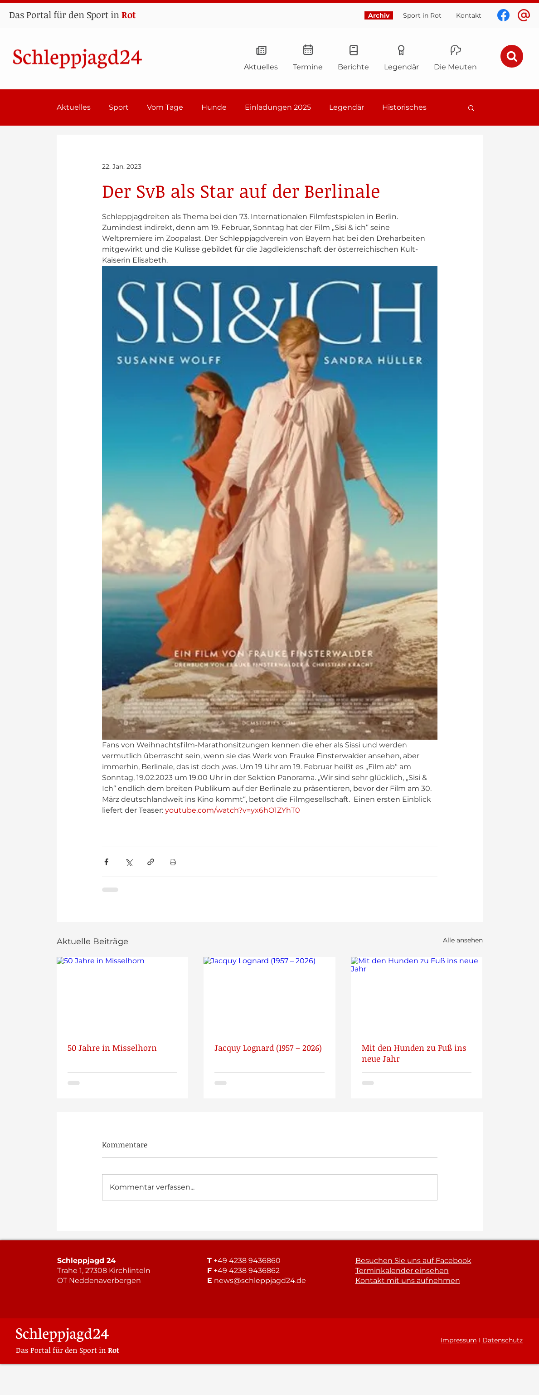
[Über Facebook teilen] (106, 862)
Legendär (346, 107)
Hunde (214, 107)
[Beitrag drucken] (173, 862)
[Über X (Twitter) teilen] (128, 862)
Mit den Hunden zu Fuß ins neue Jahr (414, 1053)
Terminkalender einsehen (402, 1270)
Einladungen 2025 (278, 107)
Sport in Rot (422, 15)
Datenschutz (502, 1340)
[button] (471, 107)
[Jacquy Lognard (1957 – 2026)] (269, 994)
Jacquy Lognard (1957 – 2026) (268, 1047)
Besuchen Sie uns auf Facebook (413, 1260)
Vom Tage (165, 107)
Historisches (404, 107)
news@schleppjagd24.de (260, 1280)
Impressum (459, 1340)
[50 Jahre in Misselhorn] (123, 994)
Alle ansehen (463, 940)
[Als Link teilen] (150, 862)
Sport (119, 107)
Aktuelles (74, 107)
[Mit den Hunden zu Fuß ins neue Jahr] (417, 994)
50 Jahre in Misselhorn (112, 1047)
